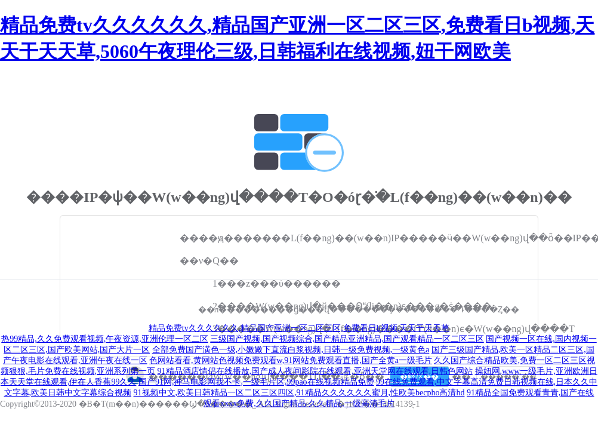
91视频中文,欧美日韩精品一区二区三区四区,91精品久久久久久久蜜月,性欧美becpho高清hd (299, 392)
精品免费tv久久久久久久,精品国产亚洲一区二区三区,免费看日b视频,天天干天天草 (299, 328)
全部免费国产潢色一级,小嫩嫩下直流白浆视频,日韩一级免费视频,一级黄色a (291, 349)
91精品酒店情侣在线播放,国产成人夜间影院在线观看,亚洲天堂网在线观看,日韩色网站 (315, 371)
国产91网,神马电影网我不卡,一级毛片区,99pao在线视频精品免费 (256, 381)
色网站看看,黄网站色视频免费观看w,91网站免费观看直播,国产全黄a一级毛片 (290, 360)
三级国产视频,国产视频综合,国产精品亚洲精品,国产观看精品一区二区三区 (347, 338)
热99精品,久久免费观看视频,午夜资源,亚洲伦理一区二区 (104, 338)
